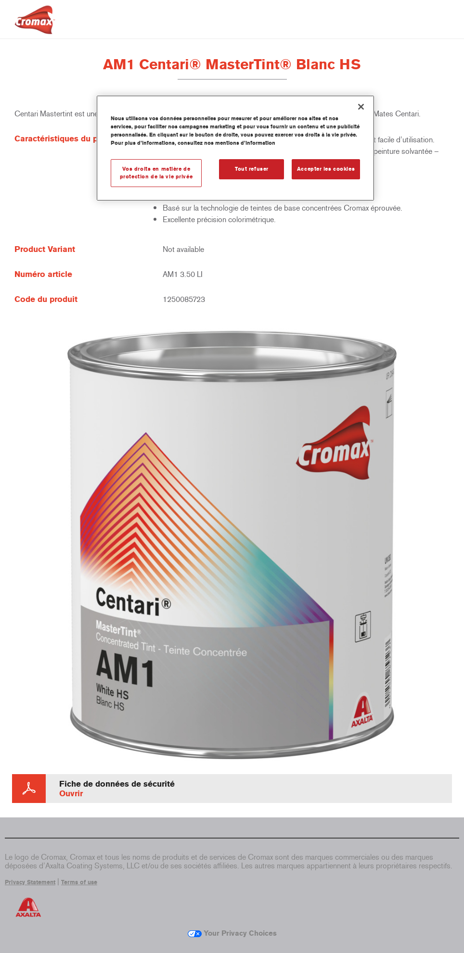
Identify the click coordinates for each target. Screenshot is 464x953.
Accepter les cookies (326, 168)
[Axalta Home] (34, 27)
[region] (235, 148)
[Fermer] (361, 106)
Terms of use (79, 882)
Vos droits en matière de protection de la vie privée (156, 172)
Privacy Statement (30, 882)
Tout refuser (252, 168)
